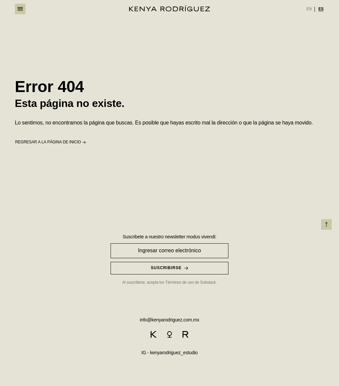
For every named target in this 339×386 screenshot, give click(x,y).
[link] (309, 9)
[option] (309, 9)
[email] (169, 319)
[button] (51, 142)
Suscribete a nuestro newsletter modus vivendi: (169, 236)
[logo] (169, 8)
